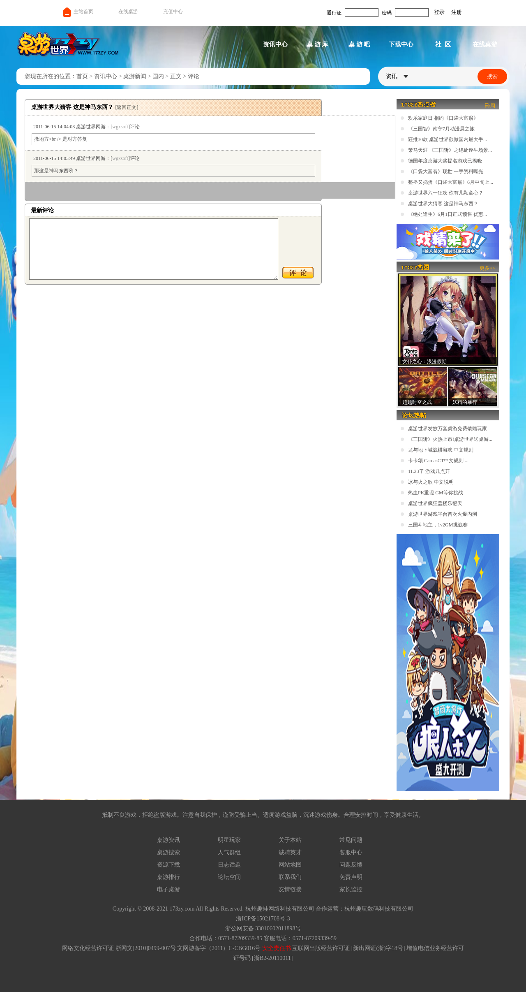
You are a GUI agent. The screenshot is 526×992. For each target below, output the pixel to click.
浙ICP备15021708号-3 (263, 919)
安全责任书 (276, 948)
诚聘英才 (290, 852)
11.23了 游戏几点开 (429, 471)
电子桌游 (168, 889)
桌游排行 (168, 877)
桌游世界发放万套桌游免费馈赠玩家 (447, 428)
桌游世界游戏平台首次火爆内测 (442, 514)
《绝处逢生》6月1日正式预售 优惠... (447, 214)
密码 (387, 13)
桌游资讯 (168, 840)
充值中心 (173, 11)
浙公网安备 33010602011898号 (263, 928)
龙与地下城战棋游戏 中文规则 (440, 450)
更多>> (487, 268)
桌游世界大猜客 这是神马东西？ (443, 203)
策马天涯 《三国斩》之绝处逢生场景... (450, 150)
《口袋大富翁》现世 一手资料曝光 (445, 171)
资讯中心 (275, 44)
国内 (158, 76)
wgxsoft (120, 127)
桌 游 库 (317, 44)
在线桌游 (128, 11)
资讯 (397, 76)
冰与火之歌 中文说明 (431, 482)
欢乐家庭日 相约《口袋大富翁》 (443, 118)
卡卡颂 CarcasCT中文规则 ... (438, 461)
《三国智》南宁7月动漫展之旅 (441, 129)
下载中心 (401, 44)
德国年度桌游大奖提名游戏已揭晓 (445, 161)
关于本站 (290, 840)
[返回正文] (126, 107)
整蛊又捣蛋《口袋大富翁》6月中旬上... (450, 182)
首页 (82, 76)
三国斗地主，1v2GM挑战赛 (438, 525)
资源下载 (168, 865)
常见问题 (350, 840)
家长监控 (350, 889)
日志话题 (229, 865)
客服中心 (350, 852)
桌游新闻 (134, 76)
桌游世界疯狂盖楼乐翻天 (435, 503)
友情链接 (290, 889)
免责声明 (350, 877)
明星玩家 (229, 840)
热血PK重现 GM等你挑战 (435, 493)
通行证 (334, 13)
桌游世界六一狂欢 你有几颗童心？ (445, 193)
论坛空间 (229, 877)
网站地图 (290, 865)
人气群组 (229, 852)
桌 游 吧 (359, 44)
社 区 (443, 44)
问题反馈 (350, 865)
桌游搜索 (168, 852)
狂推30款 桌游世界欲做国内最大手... (447, 139)
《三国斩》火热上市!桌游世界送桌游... (450, 439)
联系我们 (290, 877)
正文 (176, 76)
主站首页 (77, 11)
